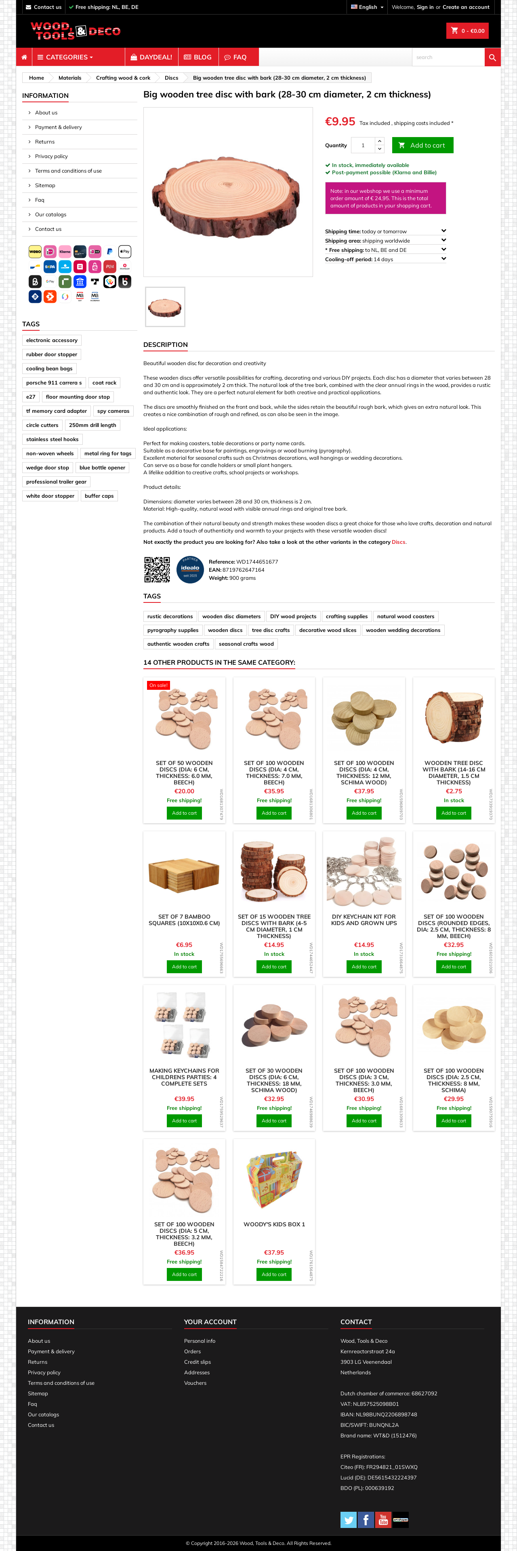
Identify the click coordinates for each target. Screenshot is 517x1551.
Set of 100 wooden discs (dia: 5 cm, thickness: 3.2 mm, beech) (184, 1234)
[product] (184, 686)
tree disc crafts (271, 630)
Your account (210, 1322)
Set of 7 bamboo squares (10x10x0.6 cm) (184, 920)
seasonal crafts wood (246, 643)
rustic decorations (170, 616)
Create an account (466, 7)
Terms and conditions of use (68, 170)
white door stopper (50, 495)
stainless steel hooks (52, 439)
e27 (31, 396)
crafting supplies (347, 616)
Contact (356, 1322)
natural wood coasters (406, 616)
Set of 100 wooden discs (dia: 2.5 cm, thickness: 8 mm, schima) (454, 1080)
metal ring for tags (108, 453)
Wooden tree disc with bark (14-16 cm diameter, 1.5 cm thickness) (453, 772)
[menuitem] (24, 57)
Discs (399, 542)
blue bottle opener (102, 467)
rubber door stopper (51, 354)
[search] (456, 57)
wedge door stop (47, 467)
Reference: (222, 561)
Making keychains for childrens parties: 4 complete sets (184, 1077)
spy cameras (113, 411)
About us (45, 112)
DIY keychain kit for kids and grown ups (364, 920)
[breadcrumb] (35, 77)
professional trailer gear (56, 481)
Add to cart (421, 145)
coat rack (104, 382)
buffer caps (99, 495)
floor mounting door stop (78, 396)
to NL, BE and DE (385, 249)
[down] (380, 149)
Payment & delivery (58, 127)
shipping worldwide (385, 240)
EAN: (215, 569)
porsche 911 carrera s (54, 382)
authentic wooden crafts (178, 643)
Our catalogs (50, 214)
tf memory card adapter (56, 411)
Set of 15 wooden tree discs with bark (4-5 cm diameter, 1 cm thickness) (274, 926)
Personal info (199, 1341)
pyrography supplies (173, 630)
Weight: (218, 578)
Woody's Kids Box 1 (274, 1224)
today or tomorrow (385, 231)
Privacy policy (51, 156)
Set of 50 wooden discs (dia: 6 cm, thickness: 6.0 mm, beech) (184, 772)
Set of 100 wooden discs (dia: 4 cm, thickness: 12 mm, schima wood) (364, 772)
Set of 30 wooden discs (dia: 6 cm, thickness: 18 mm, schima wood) (274, 1080)
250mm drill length (92, 425)
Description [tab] (165, 344)
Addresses (197, 1372)
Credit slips (197, 1362)
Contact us (47, 229)
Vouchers (195, 1383)
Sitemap (44, 185)
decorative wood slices (328, 630)
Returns (44, 141)
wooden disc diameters (231, 616)
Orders (192, 1351)
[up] (380, 141)
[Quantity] (363, 145)
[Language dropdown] (368, 7)
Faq (39, 200)
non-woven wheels (50, 453)
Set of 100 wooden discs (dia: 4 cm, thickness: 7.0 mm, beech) (274, 772)
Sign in (425, 7)
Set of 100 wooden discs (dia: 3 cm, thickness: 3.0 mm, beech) (364, 1080)
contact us (48, 7)
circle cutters (42, 425)
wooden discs (225, 630)
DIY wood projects (293, 616)
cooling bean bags (49, 368)
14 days (385, 259)
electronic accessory (52, 340)
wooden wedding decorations (403, 630)
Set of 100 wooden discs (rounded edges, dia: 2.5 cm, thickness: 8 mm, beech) (454, 926)
